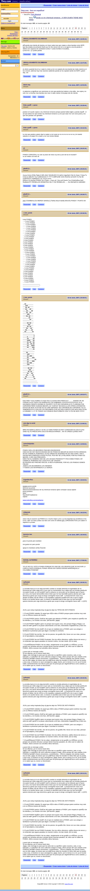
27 (37, 32)
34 (59, 32)
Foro (16, 32)
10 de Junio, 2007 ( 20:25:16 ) (77, 148)
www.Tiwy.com (69, 884)
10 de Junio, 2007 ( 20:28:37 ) (77, 194)
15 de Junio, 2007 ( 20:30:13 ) (77, 582)
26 (34, 32)
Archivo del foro (12, 35)
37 (68, 32)
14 (63, 28)
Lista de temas (72, 5)
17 (73, 28)
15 (66, 28)
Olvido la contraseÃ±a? (8, 23)
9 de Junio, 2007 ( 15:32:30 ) (77, 128)
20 (82, 28)
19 (79, 28)
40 (78, 32)
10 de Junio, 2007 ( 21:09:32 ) (77, 423)
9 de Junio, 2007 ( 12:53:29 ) (77, 85)
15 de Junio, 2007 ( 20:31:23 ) (77, 773)
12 (57, 28)
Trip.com (4, 46)
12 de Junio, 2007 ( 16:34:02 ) (77, 535)
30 (47, 32)
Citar (34, 54)
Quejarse (41, 54)
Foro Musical (36, 14)
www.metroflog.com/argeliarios (33, 500)
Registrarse (14, 34)
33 (56, 32)
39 (75, 32)
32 (53, 32)
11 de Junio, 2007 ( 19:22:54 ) (77, 512)
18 (76, 28)
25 (31, 32)
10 (51, 28)
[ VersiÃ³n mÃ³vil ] (24, 1)
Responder (48, 5)
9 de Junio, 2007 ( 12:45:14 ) (77, 39)
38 (71, 32)
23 (25, 32)
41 (81, 32)
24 (28, 32)
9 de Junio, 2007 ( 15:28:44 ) (77, 105)
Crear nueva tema (59, 5)
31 (50, 32)
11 (54, 28)
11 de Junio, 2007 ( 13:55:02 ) (77, 444)
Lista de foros (83, 5)
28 (40, 32)
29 (44, 32)
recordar (6, 18)
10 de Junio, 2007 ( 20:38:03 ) (77, 298)
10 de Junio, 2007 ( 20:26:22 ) (77, 169)
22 (22, 32)
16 (69, 28)
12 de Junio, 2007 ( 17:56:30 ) (77, 560)
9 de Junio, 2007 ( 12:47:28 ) (77, 63)
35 (62, 32)
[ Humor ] (15, 1)
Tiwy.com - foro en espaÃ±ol (32, 10)
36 (65, 32)
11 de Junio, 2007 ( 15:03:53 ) (77, 480)
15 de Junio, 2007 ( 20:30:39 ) (77, 678)
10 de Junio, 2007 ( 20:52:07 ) (77, 394)
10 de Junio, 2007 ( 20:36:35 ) (77, 213)
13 (60, 28)
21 (85, 28)
